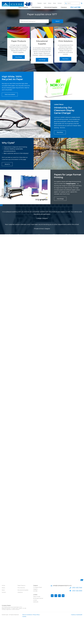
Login (44, 3)
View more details (10, 94)
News (54, 3)
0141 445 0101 (77, 591)
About (49, 3)
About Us (7, 164)
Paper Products (23, 7)
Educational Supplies (50, 7)
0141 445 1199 (75, 7)
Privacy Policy (36, 614)
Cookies (24, 616)
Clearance (64, 7)
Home (3, 585)
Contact (60, 3)
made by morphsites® (76, 614)
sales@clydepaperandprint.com (62, 585)
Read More (65, 59)
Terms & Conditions (27, 614)
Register (39, 3)
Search (57, 21)
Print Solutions (36, 7)
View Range (18, 57)
